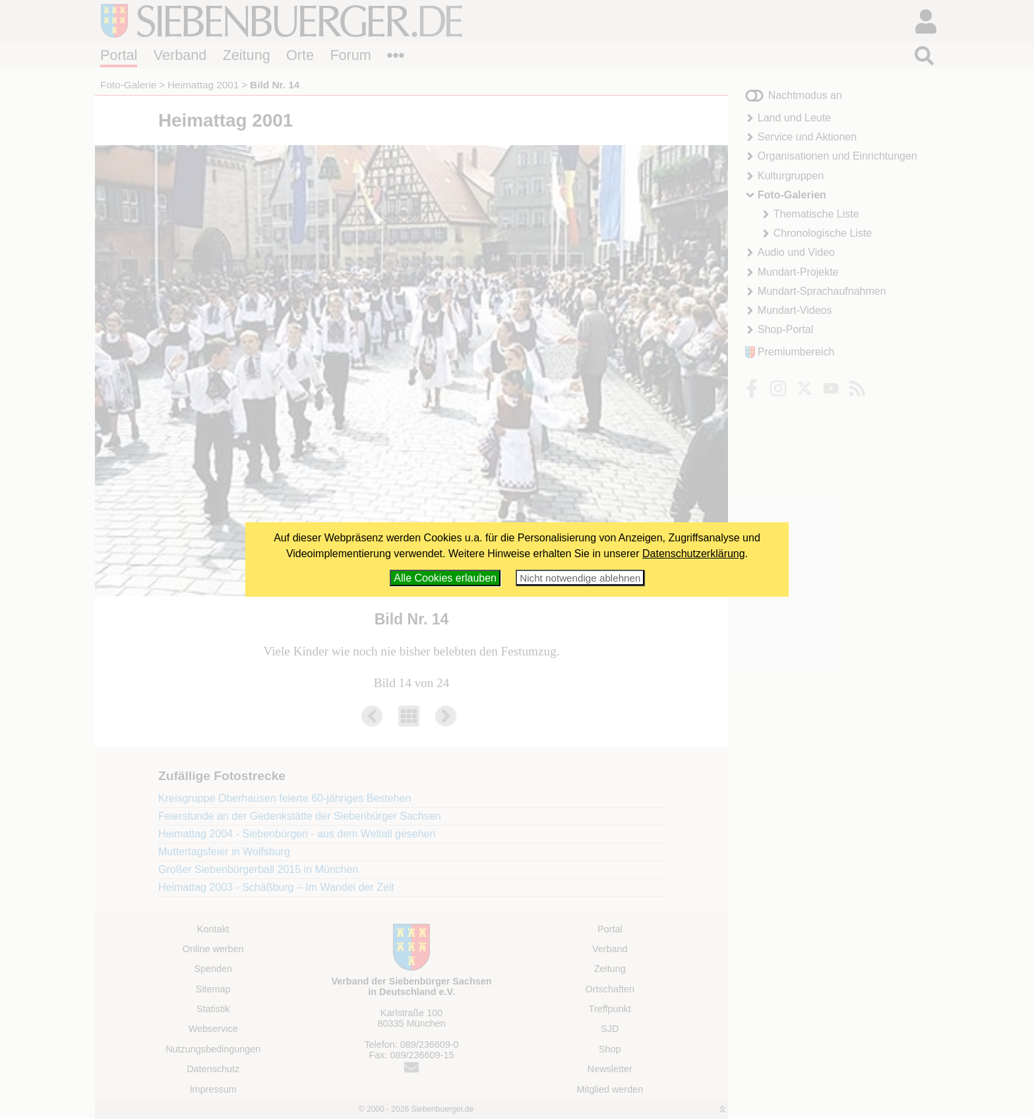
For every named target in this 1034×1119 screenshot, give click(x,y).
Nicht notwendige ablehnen (580, 578)
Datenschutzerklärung (693, 553)
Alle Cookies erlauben (445, 578)
